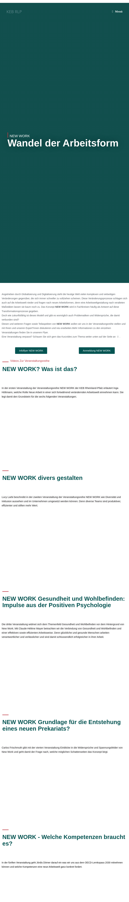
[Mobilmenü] (117, 11)
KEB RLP (14, 11)
